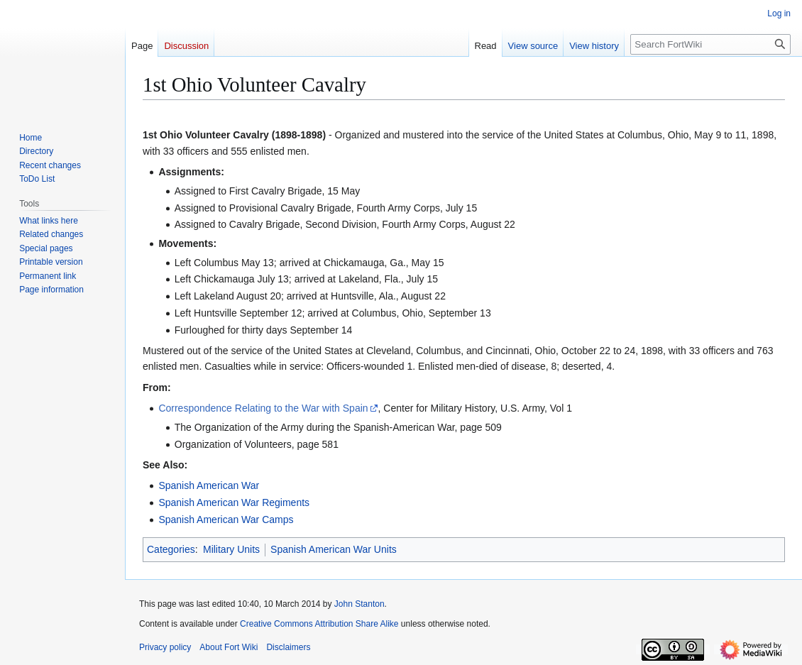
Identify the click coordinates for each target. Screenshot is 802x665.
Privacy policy (165, 647)
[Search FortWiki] (710, 44)
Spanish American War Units (333, 549)
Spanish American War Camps (225, 519)
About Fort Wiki (228, 647)
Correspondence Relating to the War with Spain (263, 408)
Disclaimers (288, 647)
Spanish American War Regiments (233, 502)
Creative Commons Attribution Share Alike (319, 624)
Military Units (231, 549)
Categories (171, 549)
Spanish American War (208, 485)
